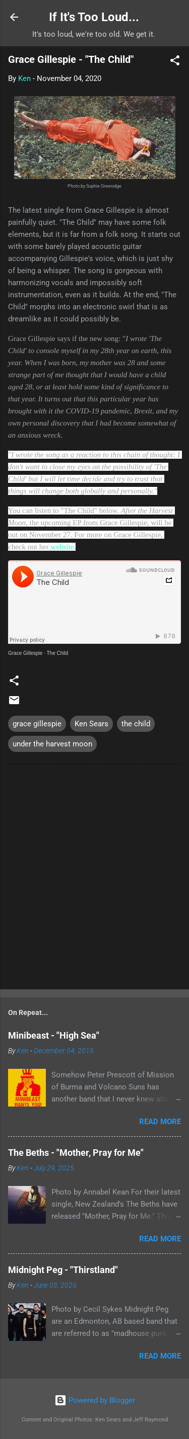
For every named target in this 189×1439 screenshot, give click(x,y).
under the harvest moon (52, 743)
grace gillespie (37, 723)
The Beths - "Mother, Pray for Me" (76, 1152)
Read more (160, 1121)
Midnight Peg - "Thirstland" (63, 1269)
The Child (58, 653)
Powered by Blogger (94, 1400)
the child (135, 723)
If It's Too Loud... (94, 17)
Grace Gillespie (25, 653)
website (62, 547)
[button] (175, 62)
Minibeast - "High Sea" (53, 1035)
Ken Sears (91, 723)
